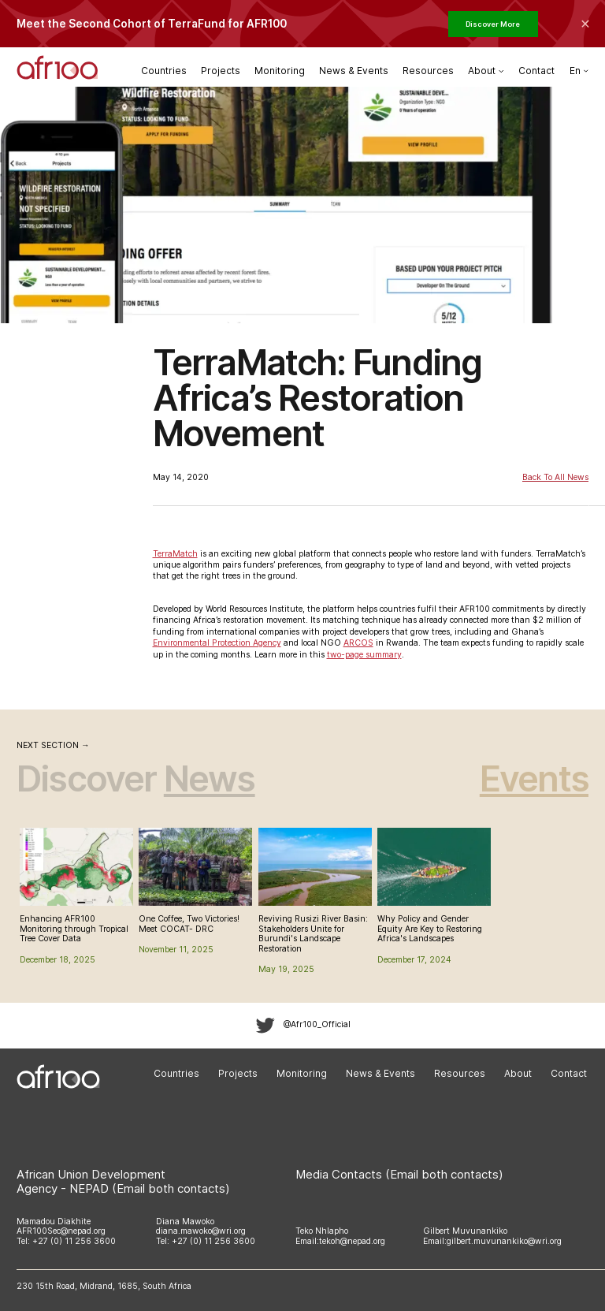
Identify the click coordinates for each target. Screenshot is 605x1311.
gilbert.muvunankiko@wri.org (504, 1241)
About (518, 1074)
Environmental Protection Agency (217, 643)
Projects (220, 70)
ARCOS (358, 643)
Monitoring (279, 70)
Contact (536, 70)
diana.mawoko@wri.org (201, 1231)
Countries (164, 70)
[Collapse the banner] (585, 24)
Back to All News (555, 477)
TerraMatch (175, 554)
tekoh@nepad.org (352, 1241)
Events (534, 778)
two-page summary (364, 655)
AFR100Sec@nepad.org (61, 1231)
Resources (428, 70)
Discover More (493, 24)
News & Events (353, 70)
